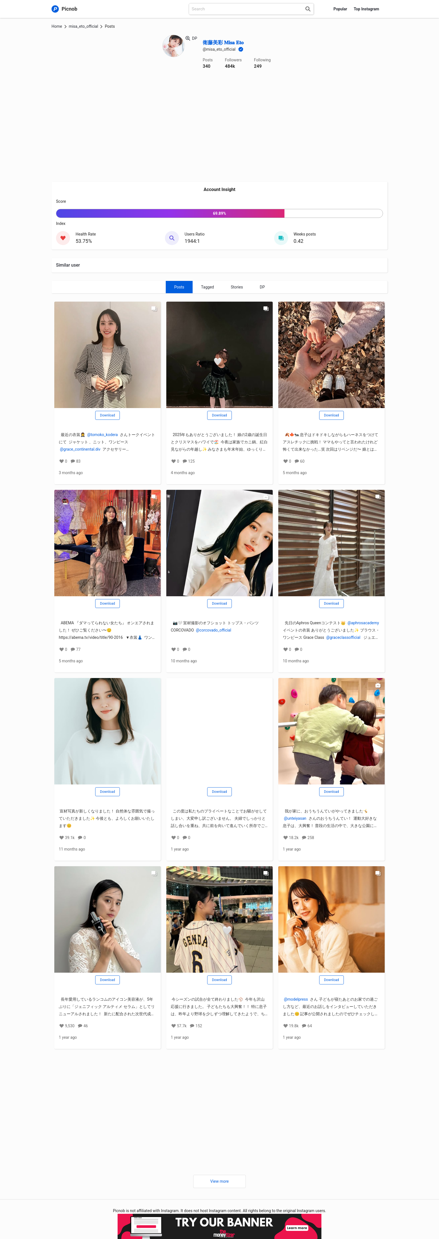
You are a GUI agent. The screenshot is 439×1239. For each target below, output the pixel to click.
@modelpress (296, 999)
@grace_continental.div (80, 449)
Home (57, 26)
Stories (237, 287)
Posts (179, 287)
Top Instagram (366, 9)
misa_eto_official (83, 26)
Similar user (68, 265)
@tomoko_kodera (102, 434)
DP (262, 287)
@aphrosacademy (363, 623)
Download (107, 415)
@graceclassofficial (343, 637)
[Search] (308, 9)
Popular (340, 9)
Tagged (207, 287)
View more (219, 1181)
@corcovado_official (213, 630)
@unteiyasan (295, 818)
